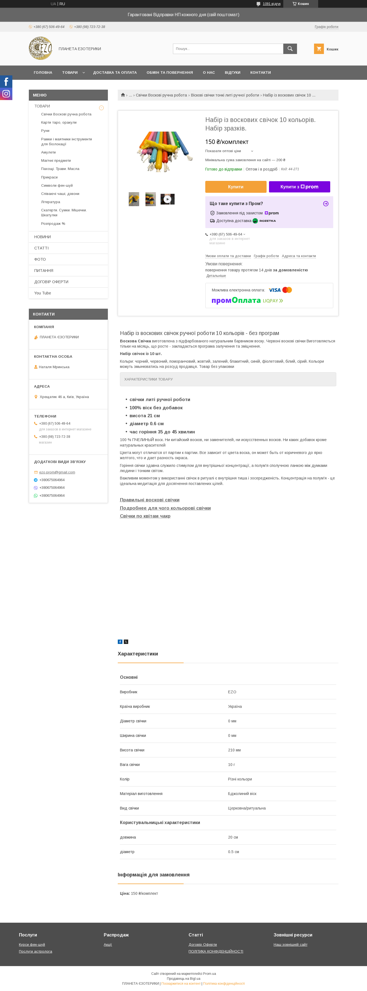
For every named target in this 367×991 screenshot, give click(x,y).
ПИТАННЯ (43, 270)
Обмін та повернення (170, 72)
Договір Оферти (203, 944)
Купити (235, 186)
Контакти (260, 72)
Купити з (299, 186)
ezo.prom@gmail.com (57, 472)
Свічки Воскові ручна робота (161, 95)
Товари (70, 72)
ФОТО (40, 259)
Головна (43, 72)
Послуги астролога (35, 951)
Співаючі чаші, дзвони (60, 194)
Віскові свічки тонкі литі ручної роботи (225, 95)
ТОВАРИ (42, 106)
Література (50, 202)
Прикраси (49, 177)
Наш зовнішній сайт (290, 944)
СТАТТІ (41, 248)
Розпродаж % (53, 224)
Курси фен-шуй (32, 944)
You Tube (42, 293)
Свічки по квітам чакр (145, 516)
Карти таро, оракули (59, 122)
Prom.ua (209, 974)
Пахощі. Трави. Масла (60, 169)
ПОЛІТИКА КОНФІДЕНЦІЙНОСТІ (216, 951)
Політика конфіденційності (224, 984)
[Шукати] (290, 49)
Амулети (48, 152)
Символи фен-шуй (57, 185)
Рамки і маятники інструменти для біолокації (66, 141)
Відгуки (232, 72)
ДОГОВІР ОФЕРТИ (51, 282)
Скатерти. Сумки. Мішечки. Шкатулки (64, 212)
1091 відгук (272, 4)
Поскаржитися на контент (181, 984)
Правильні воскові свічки (150, 499)
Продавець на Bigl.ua (183, 979)
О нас (209, 72)
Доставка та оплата (115, 72)
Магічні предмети (56, 160)
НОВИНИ (42, 237)
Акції (108, 944)
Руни (45, 131)
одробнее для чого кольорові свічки (167, 508)
